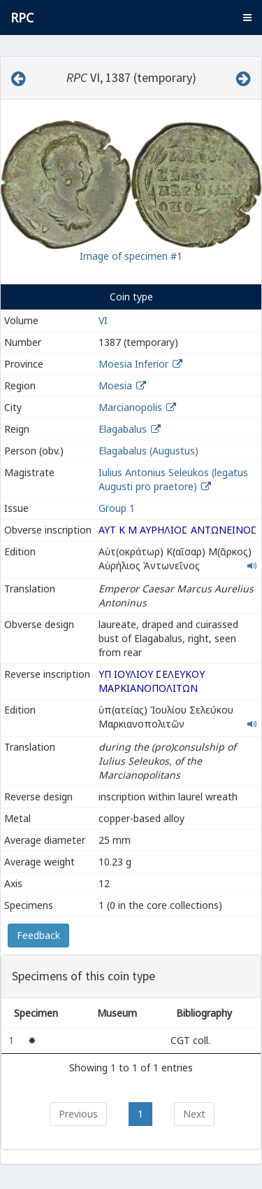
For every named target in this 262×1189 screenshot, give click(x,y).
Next (194, 1113)
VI (103, 320)
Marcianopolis (130, 407)
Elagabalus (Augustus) (148, 450)
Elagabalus (123, 429)
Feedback (38, 935)
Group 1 (117, 508)
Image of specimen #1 (131, 256)
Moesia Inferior (133, 363)
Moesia (115, 385)
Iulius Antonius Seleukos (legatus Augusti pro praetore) (173, 479)
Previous (78, 1113)
